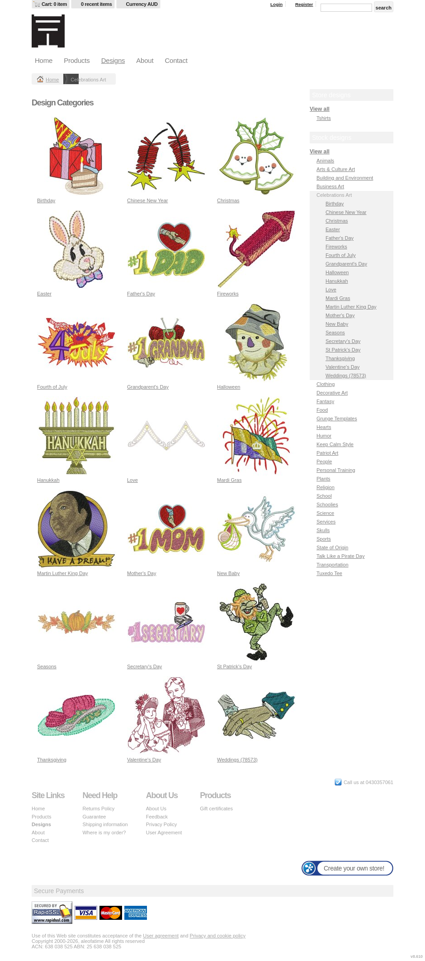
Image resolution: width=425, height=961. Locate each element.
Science (325, 513)
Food (322, 410)
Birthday (46, 200)
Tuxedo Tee (329, 573)
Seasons (47, 666)
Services (325, 521)
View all (320, 109)
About (144, 60)
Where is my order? (104, 832)
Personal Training (335, 470)
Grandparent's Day (148, 387)
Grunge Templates (336, 418)
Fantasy (325, 401)
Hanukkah (48, 480)
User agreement (161, 935)
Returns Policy (98, 808)
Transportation (332, 564)
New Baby (228, 573)
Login (276, 4)
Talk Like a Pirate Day (340, 556)
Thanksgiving (51, 759)
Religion (325, 487)
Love (132, 480)
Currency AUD (142, 4)
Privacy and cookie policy (218, 935)
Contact (176, 60)
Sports (323, 539)
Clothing (325, 384)
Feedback (157, 816)
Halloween (228, 387)
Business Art (330, 186)
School (324, 496)
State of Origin (332, 547)
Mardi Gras (229, 480)
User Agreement (164, 832)
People (324, 461)
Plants (323, 478)
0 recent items (96, 4)
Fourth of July (52, 387)
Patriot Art (327, 453)
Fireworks (228, 293)
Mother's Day (141, 573)
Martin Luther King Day (62, 573)
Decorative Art (332, 392)
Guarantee (94, 816)
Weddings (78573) (237, 759)
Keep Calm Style (335, 444)
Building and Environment (344, 178)
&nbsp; (76, 156)
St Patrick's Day (234, 666)
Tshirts (323, 118)
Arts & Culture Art (335, 169)
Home (43, 60)
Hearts (323, 427)
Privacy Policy (161, 824)
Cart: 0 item (54, 4)
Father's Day (141, 293)
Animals (325, 160)
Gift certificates (216, 808)
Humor (323, 435)
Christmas (228, 200)
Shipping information (105, 824)
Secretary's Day (144, 666)
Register (304, 4)
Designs (113, 60)
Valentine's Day (144, 759)
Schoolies (327, 504)
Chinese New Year (147, 200)
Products (77, 60)
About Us (156, 808)
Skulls (323, 530)
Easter (44, 293)
